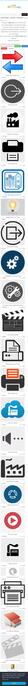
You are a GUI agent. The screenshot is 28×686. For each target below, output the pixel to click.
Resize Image (20, 17)
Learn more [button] (5, 679)
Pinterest (4, 48)
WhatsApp (17, 46)
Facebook (24, 46)
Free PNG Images (4, 17)
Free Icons (13, 17)
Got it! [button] (14, 683)
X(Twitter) (11, 48)
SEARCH (25, 14)
